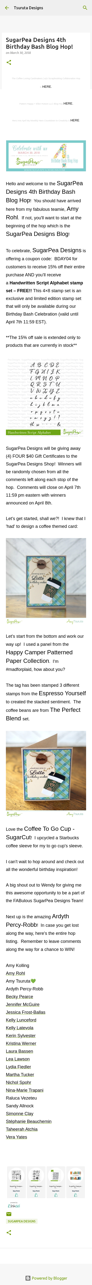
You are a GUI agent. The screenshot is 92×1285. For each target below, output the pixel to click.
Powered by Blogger (46, 1278)
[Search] (85, 8)
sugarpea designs (22, 1221)
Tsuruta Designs (28, 8)
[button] (9, 62)
